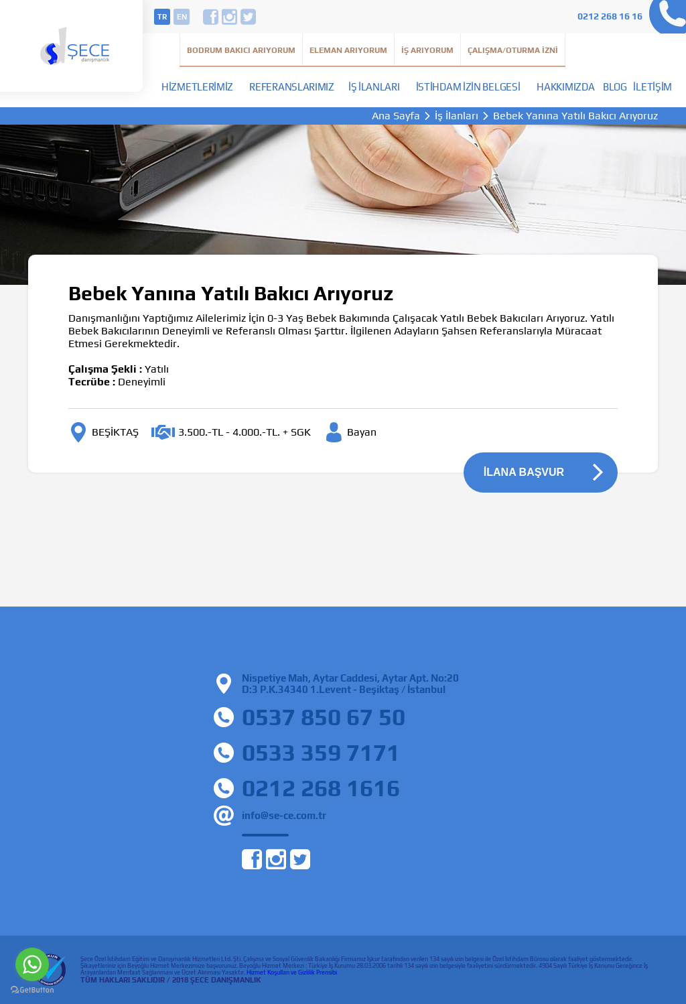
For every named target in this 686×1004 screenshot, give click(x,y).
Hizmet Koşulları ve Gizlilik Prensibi (292, 972)
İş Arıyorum (427, 50)
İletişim (652, 86)
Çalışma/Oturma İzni (513, 50)
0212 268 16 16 (609, 16)
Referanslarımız (291, 86)
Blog (615, 86)
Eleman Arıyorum (348, 50)
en (182, 17)
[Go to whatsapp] (32, 964)
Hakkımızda (565, 86)
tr (162, 17)
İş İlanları (374, 86)
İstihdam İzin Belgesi (468, 86)
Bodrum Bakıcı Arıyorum (241, 50)
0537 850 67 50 (323, 717)
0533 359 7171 (321, 752)
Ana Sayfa (396, 116)
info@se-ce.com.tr (284, 815)
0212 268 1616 (321, 788)
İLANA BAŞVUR (524, 472)
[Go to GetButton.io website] (32, 990)
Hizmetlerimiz (197, 86)
